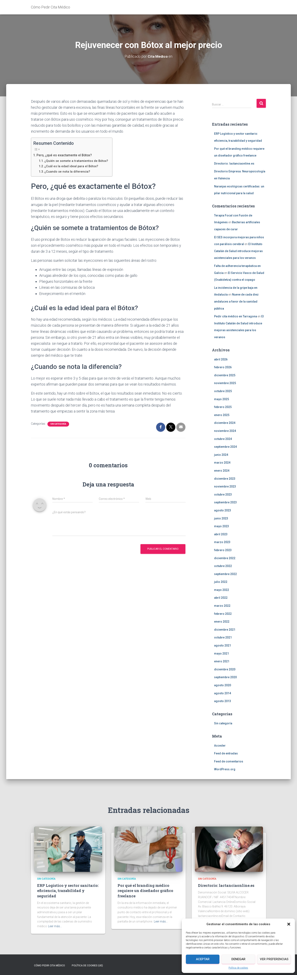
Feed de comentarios (228, 761)
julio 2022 (220, 581)
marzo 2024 (222, 462)
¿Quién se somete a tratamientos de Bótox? (77, 161)
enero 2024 (221, 470)
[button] (289, 924)
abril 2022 (220, 597)
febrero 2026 (223, 367)
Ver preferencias (274, 959)
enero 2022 (221, 621)
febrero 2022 (223, 613)
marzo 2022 (222, 605)
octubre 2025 (223, 391)
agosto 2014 (222, 693)
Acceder (220, 745)
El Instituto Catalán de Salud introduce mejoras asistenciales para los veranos (238, 251)
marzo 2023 (222, 542)
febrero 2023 (223, 550)
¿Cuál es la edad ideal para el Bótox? (72, 166)
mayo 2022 (221, 590)
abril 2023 (220, 534)
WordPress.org (224, 769)
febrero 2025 (223, 407)
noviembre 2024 (225, 431)
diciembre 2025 (224, 375)
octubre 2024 (223, 439)
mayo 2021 (221, 653)
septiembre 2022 (225, 574)
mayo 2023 (221, 526)
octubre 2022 (223, 566)
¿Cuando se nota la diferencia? (68, 171)
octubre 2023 (223, 494)
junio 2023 (221, 518)
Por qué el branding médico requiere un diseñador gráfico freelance (145, 890)
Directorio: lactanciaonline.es (234, 163)
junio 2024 (221, 454)
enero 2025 (221, 415)
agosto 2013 (222, 701)
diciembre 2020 (224, 669)
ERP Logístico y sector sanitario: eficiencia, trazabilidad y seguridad (68, 890)
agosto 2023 (222, 510)
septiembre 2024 (225, 446)
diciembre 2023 (224, 478)
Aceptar (203, 959)
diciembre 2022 (224, 558)
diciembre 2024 (224, 422)
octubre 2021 (223, 637)
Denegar (238, 959)
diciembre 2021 (224, 629)
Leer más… (55, 926)
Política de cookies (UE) (87, 965)
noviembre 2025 (225, 383)
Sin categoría (58, 424)
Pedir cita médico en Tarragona (235, 316)
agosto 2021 (222, 645)
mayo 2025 (221, 399)
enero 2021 (221, 661)
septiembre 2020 (225, 677)
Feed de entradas (226, 753)
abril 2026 (220, 359)
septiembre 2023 (225, 502)
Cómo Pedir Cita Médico (49, 965)
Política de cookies (238, 967)
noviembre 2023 (225, 486)
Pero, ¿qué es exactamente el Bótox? (65, 155)
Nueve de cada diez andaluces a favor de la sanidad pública (236, 301)
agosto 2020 (222, 685)
